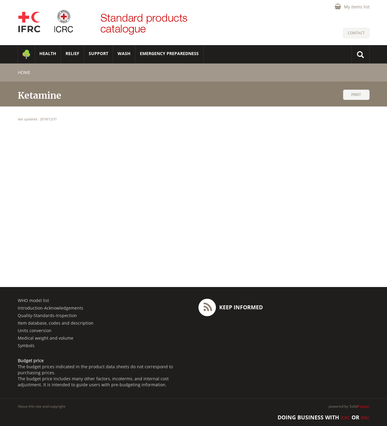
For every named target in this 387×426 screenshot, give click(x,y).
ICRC (345, 418)
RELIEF (72, 53)
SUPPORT (98, 53)
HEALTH (47, 53)
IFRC (365, 418)
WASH (124, 53)
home (24, 72)
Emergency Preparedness (169, 53)
